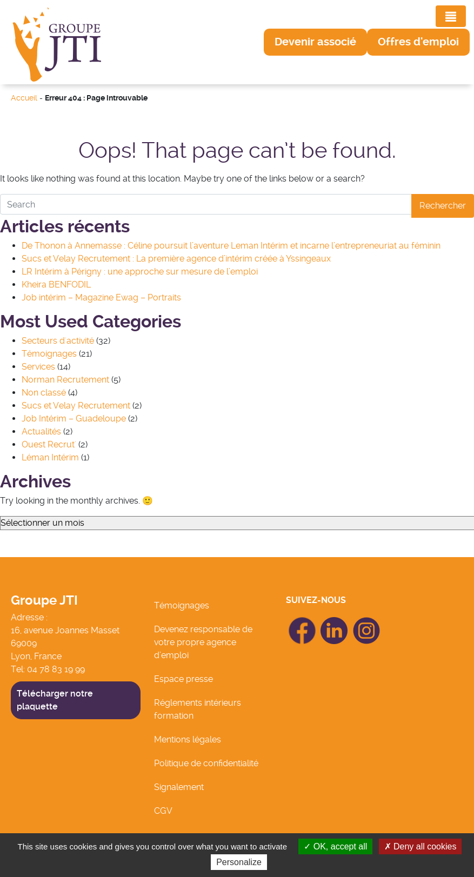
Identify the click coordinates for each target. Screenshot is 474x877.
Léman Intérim (50, 457)
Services (38, 366)
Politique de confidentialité (206, 763)
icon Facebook (302, 622)
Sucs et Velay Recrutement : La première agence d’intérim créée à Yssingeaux (176, 258)
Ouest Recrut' (49, 444)
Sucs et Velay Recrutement (76, 405)
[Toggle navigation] (451, 16)
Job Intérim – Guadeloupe (74, 418)
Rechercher (442, 205)
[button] (315, 42)
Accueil (24, 98)
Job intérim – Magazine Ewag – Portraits (101, 297)
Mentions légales (187, 739)
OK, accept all (335, 846)
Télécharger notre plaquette (55, 700)
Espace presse (183, 679)
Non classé (44, 392)
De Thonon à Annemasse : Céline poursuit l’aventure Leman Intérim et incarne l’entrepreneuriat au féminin (231, 245)
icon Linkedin (334, 623)
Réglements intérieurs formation (197, 709)
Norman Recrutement (65, 379)
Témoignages (49, 354)
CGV (163, 811)
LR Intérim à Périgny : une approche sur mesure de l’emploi (140, 271)
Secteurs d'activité (58, 341)
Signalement (179, 787)
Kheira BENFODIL (56, 284)
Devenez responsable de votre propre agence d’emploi (203, 642)
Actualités (41, 431)
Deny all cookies (420, 846)
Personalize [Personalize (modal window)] (239, 862)
